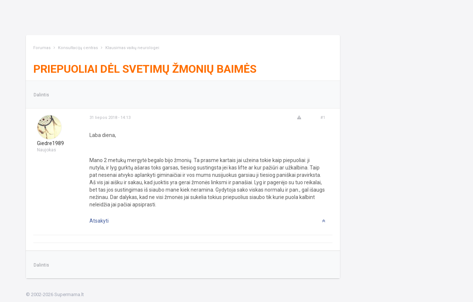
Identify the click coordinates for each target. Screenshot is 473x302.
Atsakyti (99, 221)
